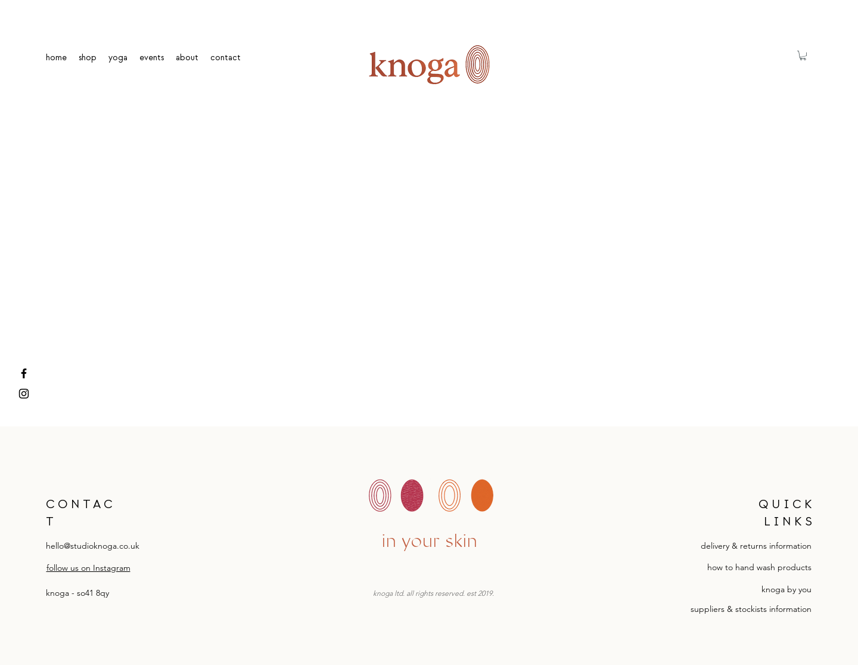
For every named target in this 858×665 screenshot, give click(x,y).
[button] (803, 55)
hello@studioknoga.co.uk (92, 545)
